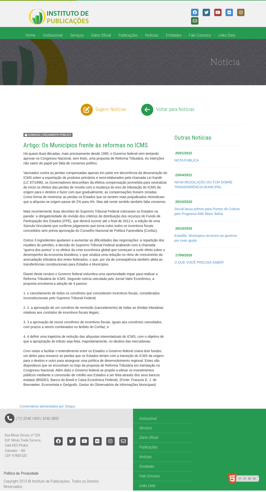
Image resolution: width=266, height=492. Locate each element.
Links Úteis (227, 35)
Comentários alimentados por (47, 406)
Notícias (151, 35)
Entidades (173, 35)
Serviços (77, 35)
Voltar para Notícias (167, 110)
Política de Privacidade (21, 473)
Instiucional (147, 418)
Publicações (128, 35)
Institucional (52, 35)
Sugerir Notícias (102, 110)
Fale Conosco (200, 35)
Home (30, 35)
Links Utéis (147, 485)
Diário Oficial (101, 35)
